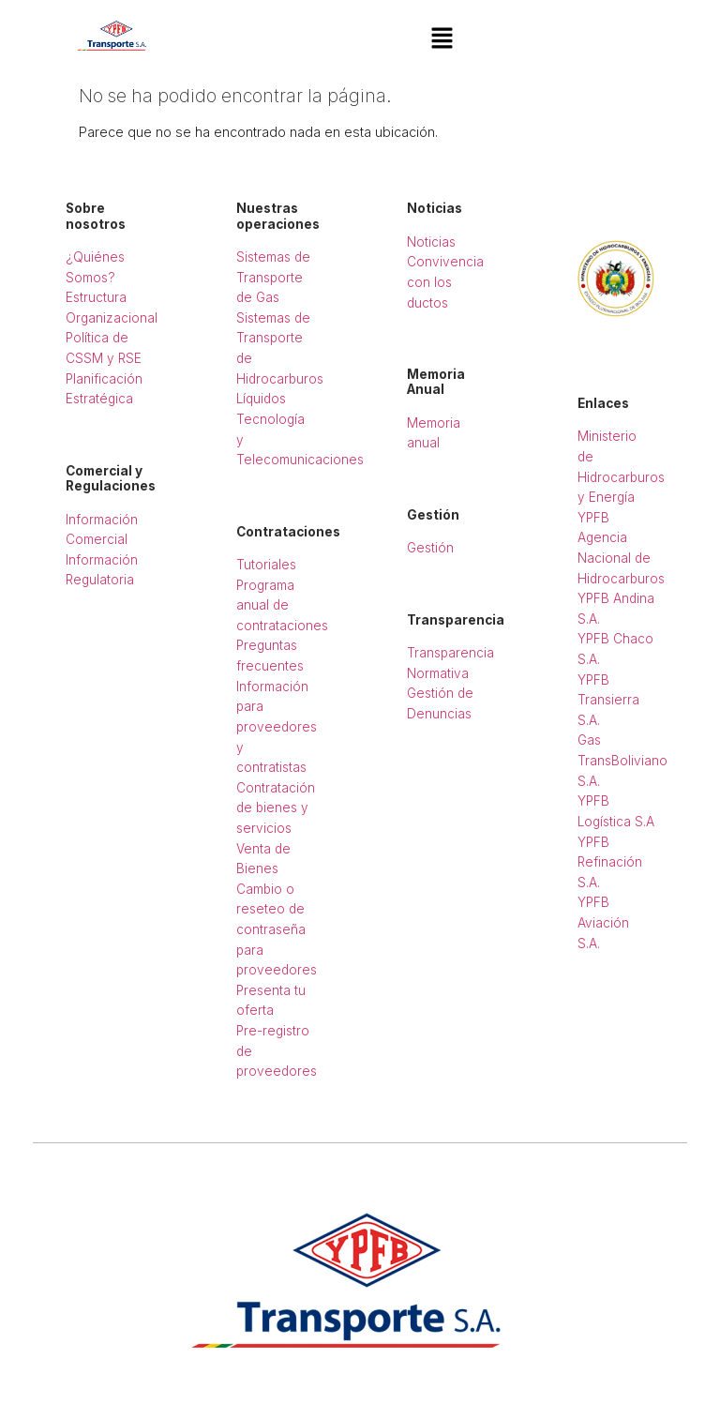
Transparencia (450, 652)
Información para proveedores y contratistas (276, 727)
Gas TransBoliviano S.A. (623, 760)
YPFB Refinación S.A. (610, 862)
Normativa (438, 673)
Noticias (431, 241)
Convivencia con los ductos (445, 281)
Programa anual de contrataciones (282, 605)
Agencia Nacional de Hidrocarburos (621, 557)
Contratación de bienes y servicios (275, 808)
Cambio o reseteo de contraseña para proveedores (276, 929)
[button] (441, 39)
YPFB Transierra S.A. (608, 700)
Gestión (430, 547)
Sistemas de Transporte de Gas (273, 277)
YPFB (593, 517)
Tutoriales (266, 564)
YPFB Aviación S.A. (603, 922)
